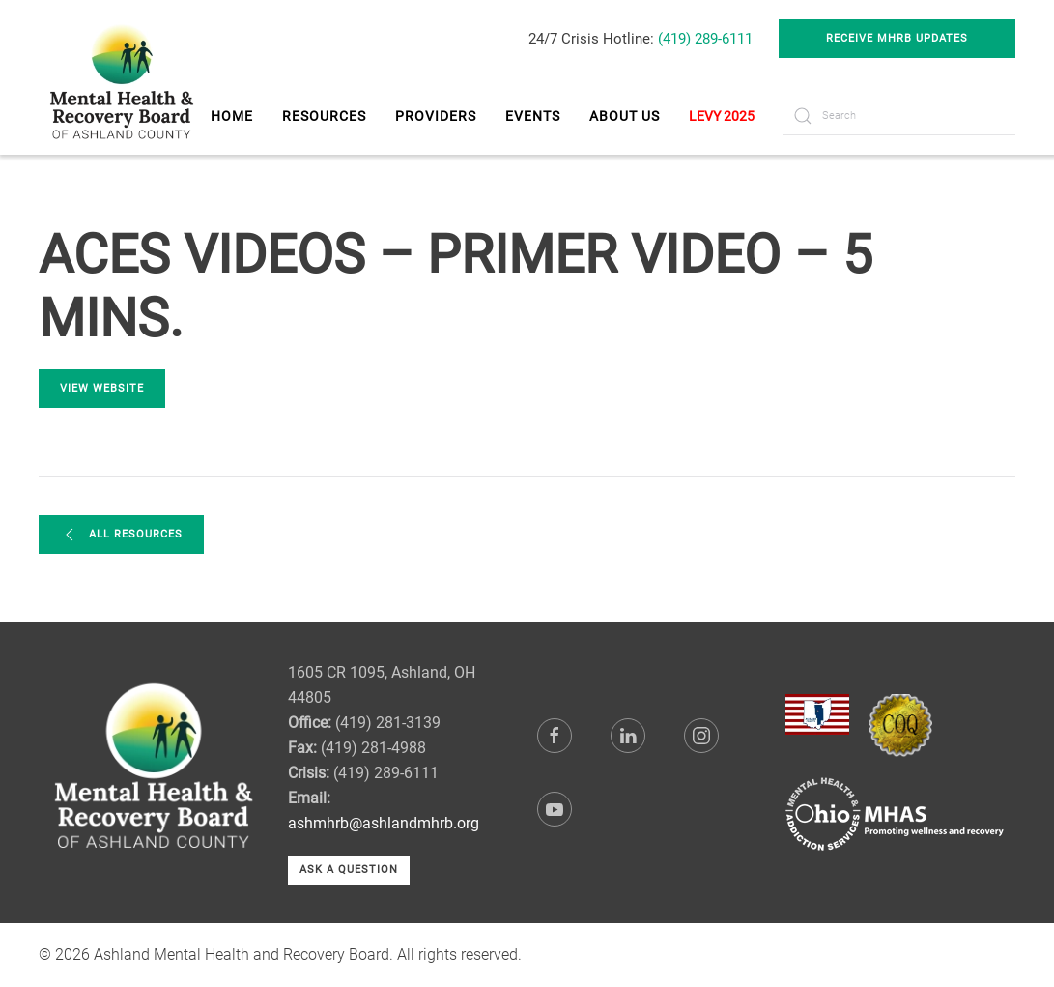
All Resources (121, 534)
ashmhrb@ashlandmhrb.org (383, 823)
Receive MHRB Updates (897, 38)
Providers (435, 116)
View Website (102, 388)
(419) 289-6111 (705, 38)
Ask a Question (348, 869)
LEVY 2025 (722, 116)
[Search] (899, 116)
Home (232, 116)
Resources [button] (324, 116)
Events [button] (532, 116)
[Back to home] (124, 77)
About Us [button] (624, 116)
